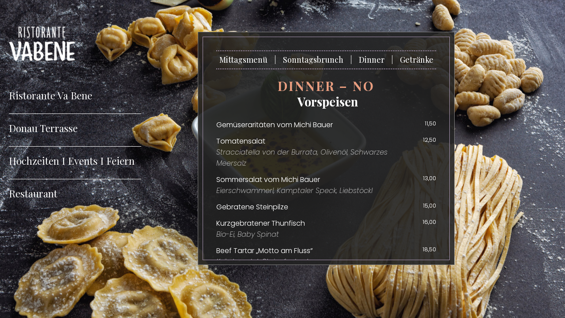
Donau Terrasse (43, 128)
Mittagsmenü (243, 59)
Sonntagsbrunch (313, 59)
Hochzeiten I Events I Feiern (72, 160)
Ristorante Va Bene (50, 95)
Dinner (371, 59)
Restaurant (33, 193)
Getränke (416, 59)
